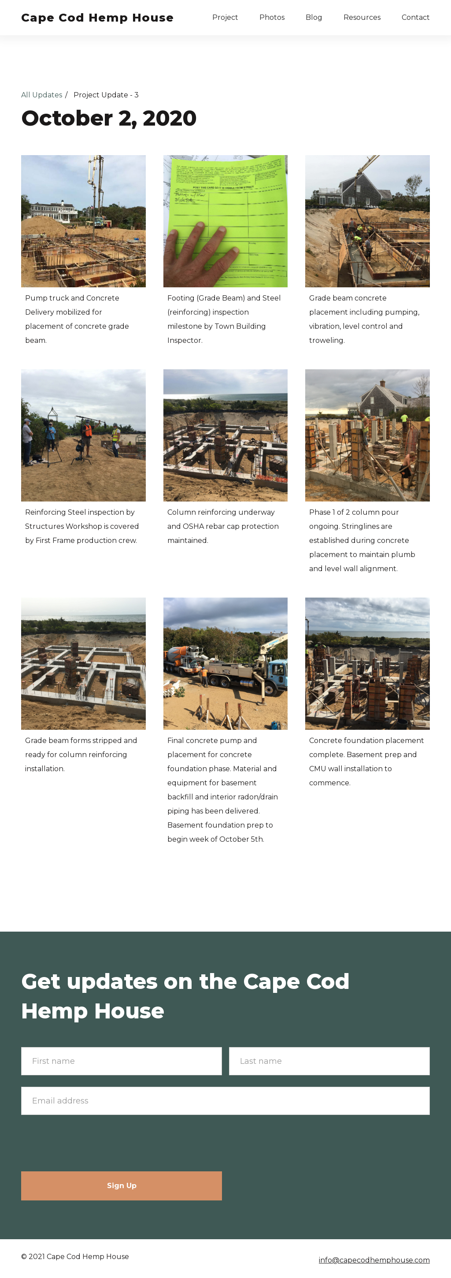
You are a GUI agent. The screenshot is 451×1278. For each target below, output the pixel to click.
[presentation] (88, 1143)
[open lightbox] (83, 221)
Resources (362, 17)
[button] (225, 17)
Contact (416, 17)
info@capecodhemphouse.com (374, 1260)
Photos (272, 17)
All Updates (41, 95)
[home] (97, 17)
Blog (314, 17)
